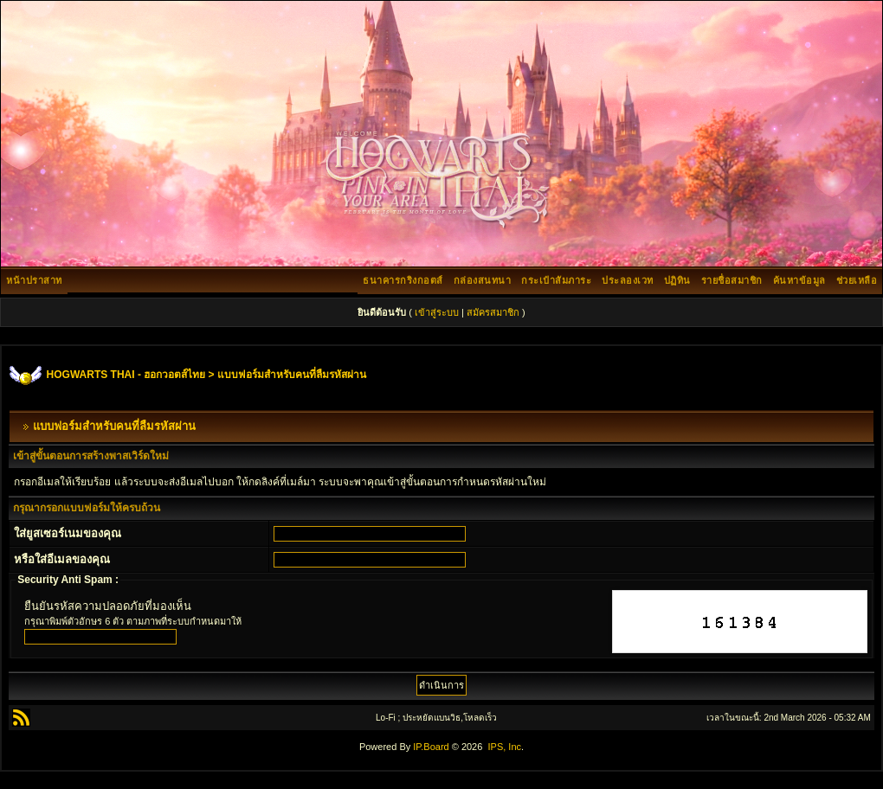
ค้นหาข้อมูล (799, 280)
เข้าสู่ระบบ (437, 312)
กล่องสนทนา (483, 280)
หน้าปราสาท (34, 280)
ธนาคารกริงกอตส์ (403, 280)
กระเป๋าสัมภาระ (556, 280)
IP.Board (430, 746)
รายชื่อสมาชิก (732, 280)
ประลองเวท (628, 280)
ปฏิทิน (677, 280)
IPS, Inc (504, 746)
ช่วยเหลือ (857, 280)
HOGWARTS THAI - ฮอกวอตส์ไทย (126, 375)
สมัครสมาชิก (493, 312)
